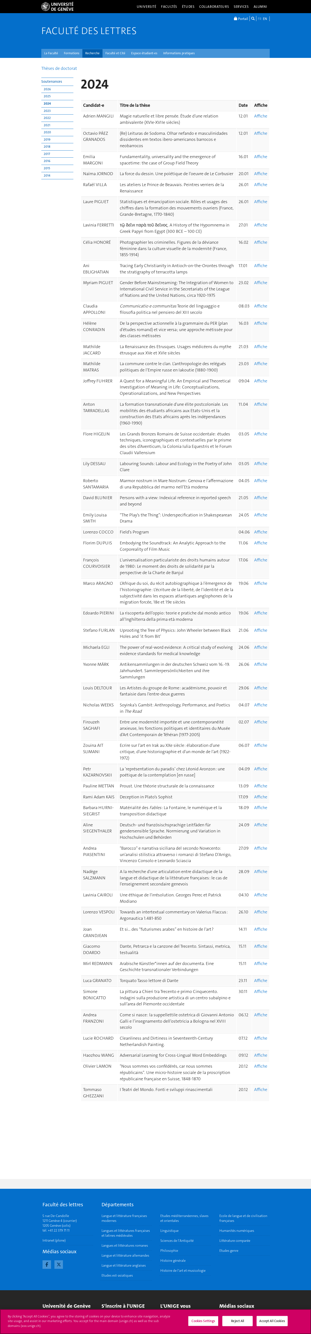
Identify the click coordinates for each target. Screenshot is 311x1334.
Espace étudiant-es (144, 53)
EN (265, 19)
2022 (47, 118)
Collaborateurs (214, 6)
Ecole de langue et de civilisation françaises (243, 1218)
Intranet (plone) (54, 1240)
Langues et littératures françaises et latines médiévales (126, 1233)
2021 (47, 125)
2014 (47, 175)
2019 (47, 139)
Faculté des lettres (89, 31)
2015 (47, 168)
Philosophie (169, 1250)
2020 (47, 132)
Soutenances (51, 81)
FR (259, 19)
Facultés (169, 6)
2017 (47, 154)
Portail (241, 18)
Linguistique (169, 1230)
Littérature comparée (234, 1240)
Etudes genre (228, 1250)
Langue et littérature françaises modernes (124, 1218)
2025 (47, 96)
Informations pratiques (179, 53)
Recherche (92, 53)
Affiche (260, 116)
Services (241, 6)
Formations (71, 53)
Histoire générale (173, 1260)
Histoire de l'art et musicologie (183, 1270)
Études (188, 6)
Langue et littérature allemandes (125, 1255)
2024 (47, 103)
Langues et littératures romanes (125, 1245)
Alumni (260, 6)
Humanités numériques (236, 1230)
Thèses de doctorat (59, 68)
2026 (47, 89)
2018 (47, 146)
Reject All (237, 1323)
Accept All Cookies (272, 1323)
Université (146, 6)
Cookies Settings (203, 1323)
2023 (47, 111)
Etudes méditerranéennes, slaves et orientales (184, 1218)
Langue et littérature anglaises (124, 1265)
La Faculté (51, 53)
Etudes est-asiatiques (117, 1275)
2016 (47, 161)
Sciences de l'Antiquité (177, 1240)
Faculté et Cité (115, 53)
